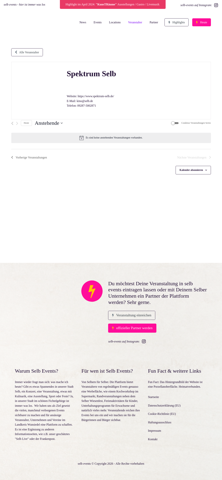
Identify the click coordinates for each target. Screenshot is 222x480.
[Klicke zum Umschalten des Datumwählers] (49, 123)
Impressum (154, 430)
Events (97, 22)
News (82, 22)
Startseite (153, 397)
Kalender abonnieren (191, 170)
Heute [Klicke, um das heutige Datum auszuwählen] (26, 123)
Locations (114, 22)
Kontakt (152, 439)
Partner (153, 22)
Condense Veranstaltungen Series (196, 123)
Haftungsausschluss (159, 422)
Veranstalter (134, 22)
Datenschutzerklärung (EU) (164, 405)
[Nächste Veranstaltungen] (17, 123)
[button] (176, 22)
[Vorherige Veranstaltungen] (12, 123)
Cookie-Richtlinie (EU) (162, 413)
